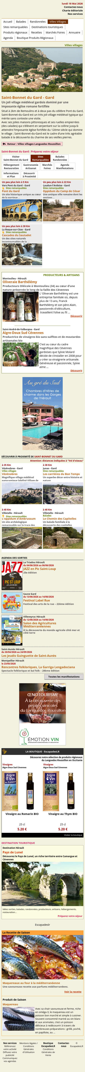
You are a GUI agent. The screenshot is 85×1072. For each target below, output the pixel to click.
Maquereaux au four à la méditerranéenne (31, 983)
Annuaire (74, 32)
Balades (21, 21)
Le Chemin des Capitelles (59, 518)
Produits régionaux (15, 32)
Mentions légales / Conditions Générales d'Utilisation (28, 1048)
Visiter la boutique (73, 835)
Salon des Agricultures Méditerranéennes (39, 624)
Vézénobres (9, 474)
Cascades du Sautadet (16, 235)
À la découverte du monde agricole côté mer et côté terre (51, 631)
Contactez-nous (73, 7)
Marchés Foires (55, 32)
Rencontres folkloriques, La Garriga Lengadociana (38, 667)
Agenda (8, 38)
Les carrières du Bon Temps (61, 474)
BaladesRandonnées (60, 158)
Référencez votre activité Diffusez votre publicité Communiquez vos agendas (10, 1052)
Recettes (36, 32)
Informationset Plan (11, 175)
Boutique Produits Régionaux (35, 38)
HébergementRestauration (11, 166)
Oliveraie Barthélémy (20, 282)
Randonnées (38, 21)
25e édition (30, 572)
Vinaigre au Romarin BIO (22, 814)
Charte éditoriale (72, 10)
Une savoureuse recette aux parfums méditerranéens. (35, 986)
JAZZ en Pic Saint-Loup (39, 569)
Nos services (75, 14)
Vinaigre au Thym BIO (63, 814)
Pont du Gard (10, 191)
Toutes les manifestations (64, 676)
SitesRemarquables (40, 158)
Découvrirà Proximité (29, 175)
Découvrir (76, 316)
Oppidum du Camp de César (61, 191)
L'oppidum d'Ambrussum (19, 518)
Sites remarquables (15, 27)
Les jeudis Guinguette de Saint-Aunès (28, 656)
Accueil (7, 21)
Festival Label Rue (36, 600)
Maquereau (10, 1004)
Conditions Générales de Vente (48, 1049)
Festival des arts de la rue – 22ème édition (48, 604)
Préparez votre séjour (70, 916)
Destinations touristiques (47, 27)
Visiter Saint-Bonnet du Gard (16, 158)
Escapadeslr (42, 924)
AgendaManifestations (64, 166)
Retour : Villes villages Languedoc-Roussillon (34, 144)
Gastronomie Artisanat (30, 166)
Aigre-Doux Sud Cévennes (23, 333)
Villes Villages (58, 21)
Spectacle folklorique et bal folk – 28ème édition (30, 670)
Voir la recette (72, 991)
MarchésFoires (47, 166)
